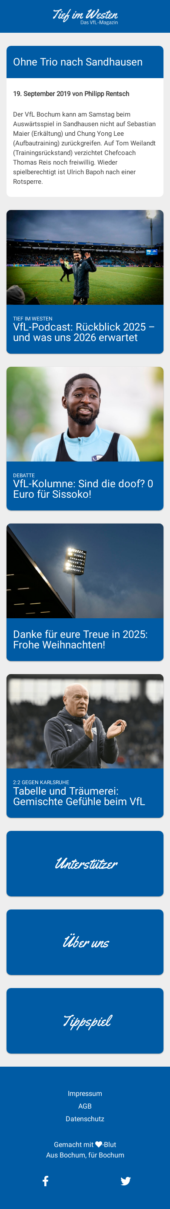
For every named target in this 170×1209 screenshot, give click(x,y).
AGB (85, 1106)
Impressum (85, 1093)
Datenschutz (85, 1119)
